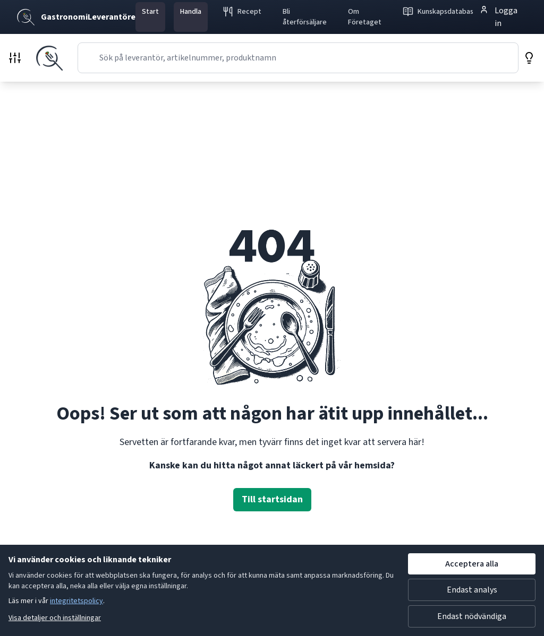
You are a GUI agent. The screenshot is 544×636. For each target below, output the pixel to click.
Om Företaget (364, 17)
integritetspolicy (76, 601)
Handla (190, 11)
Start (150, 11)
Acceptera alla (471, 564)
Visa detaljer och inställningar (54, 618)
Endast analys (472, 590)
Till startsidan (272, 499)
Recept (242, 11)
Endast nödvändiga (471, 616)
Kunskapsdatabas (438, 11)
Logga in (498, 16)
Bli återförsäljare (305, 17)
